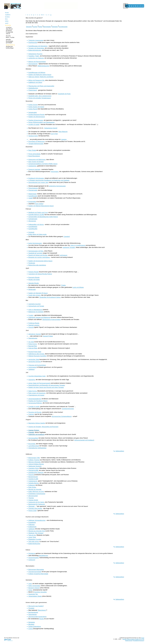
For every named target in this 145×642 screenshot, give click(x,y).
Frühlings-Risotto (33, 323)
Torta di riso (32, 535)
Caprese (31, 414)
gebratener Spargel (34, 334)
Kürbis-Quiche (32, 104)
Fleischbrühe (32, 614)
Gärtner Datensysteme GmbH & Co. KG (133, 639)
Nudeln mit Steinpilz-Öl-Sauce (38, 293)
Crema (30, 628)
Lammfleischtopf (33, 446)
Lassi (30, 583)
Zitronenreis (32, 221)
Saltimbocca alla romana (36, 354)
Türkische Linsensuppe (35, 40)
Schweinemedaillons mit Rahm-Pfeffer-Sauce (42, 164)
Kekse (40, 26)
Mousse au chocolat (34, 489)
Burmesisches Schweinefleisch (61, 416)
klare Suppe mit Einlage (36, 161)
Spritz (30, 590)
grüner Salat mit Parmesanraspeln (39, 383)
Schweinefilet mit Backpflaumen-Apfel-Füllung (43, 217)
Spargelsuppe (32, 338)
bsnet (142, 637)
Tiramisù (31, 498)
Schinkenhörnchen (68, 408)
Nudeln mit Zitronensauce (36, 116)
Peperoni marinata (34, 169)
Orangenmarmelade (34, 571)
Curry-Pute (54, 134)
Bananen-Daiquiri (33, 588)
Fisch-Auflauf (39, 204)
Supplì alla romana (34, 295)
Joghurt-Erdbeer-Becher (36, 464)
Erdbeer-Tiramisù (33, 460)
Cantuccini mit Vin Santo (36, 502)
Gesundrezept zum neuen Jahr (38, 182)
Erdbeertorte (32, 527)
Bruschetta (31, 444)
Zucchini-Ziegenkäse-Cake (37, 376)
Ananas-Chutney (33, 430)
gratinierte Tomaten (69, 247)
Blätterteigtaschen (43, 66)
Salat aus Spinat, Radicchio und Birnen (40, 77)
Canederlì (67, 236)
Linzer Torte (32, 537)
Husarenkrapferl (33, 557)
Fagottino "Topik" (33, 56)
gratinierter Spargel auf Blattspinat (39, 317)
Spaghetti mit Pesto (64, 94)
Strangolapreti (32, 64)
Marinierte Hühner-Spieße (36, 423)
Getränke (55, 26)
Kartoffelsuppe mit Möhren (36, 72)
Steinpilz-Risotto (33, 283)
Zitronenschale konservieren (37, 616)
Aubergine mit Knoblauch (36, 434)
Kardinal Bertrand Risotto (36, 114)
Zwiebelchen (32, 166)
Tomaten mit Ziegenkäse (36, 48)
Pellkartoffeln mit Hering (36, 224)
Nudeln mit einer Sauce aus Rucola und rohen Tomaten (46, 387)
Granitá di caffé (33, 479)
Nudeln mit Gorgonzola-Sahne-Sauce (40, 261)
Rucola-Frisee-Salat (34, 351)
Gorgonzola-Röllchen (35, 403)
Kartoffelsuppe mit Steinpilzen (37, 46)
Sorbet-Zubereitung (34, 626)
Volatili (30, 198)
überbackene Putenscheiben (51, 319)
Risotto (41, 619)
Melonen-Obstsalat (34, 462)
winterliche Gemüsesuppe (57, 186)
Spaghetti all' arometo (35, 253)
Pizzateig (31, 608)
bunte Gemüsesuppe (35, 243)
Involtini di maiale (33, 124)
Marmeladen (47, 26)
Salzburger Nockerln (34, 466)
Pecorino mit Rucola (34, 412)
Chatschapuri (32, 90)
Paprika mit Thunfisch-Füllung (37, 401)
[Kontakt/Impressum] (138, 640)
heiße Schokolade (34, 585)
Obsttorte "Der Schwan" (36, 533)
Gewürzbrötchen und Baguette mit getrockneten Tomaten (46, 385)
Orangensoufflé (33, 470)
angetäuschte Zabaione (35, 472)
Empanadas (32, 201)
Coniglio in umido (33, 406)
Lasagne (63, 139)
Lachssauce (63, 255)
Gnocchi (31, 327)
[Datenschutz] (129, 640)
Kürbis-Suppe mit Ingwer (36, 107)
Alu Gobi (31, 342)
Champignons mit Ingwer (36, 395)
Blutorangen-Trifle (34, 458)
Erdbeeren (31, 485)
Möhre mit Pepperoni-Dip (36, 80)
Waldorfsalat (32, 194)
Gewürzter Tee (33, 594)
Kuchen (35, 26)
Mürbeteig (31, 622)
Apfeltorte (31, 529)
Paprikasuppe (32, 42)
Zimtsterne (31, 553)
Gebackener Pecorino (35, 54)
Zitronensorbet (33, 496)
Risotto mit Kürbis (34, 279)
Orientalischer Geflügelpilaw (37, 448)
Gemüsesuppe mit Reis (35, 251)
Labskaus (31, 369)
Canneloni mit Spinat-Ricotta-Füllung (40, 274)
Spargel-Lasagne (33, 325)
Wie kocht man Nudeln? (36, 606)
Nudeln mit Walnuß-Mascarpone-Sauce (41, 206)
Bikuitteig (31, 624)
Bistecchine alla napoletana (37, 265)
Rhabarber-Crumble (34, 539)
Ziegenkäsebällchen (34, 399)
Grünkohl (31, 232)
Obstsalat (31, 506)
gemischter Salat (33, 359)
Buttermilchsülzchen (34, 50)
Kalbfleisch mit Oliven (35, 82)
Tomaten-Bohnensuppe (35, 143)
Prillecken (31, 524)
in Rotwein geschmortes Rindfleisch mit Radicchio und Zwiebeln (48, 180)
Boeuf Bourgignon (34, 156)
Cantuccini (31, 560)
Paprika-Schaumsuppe (35, 120)
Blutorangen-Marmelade (36, 569)
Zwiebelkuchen (33, 88)
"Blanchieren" (42, 610)
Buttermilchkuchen (34, 543)
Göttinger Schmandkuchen (36, 520)
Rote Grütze (32, 487)
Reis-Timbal (32, 150)
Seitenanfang (119, 451)
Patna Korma (32, 344)
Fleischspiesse (33, 188)
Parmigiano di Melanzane (36, 141)
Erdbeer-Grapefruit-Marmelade (38, 574)
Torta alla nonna (33, 541)
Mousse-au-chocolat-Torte (36, 531)
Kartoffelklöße (32, 226)
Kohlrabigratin (32, 219)
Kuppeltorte (32, 522)
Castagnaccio (32, 481)
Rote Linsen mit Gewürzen (36, 393)
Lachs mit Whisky (78, 287)
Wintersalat (32, 289)
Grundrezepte (63, 26)
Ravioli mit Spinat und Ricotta (37, 255)
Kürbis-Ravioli (32, 109)
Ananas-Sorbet (33, 500)
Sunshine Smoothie (40, 592)
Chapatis (31, 432)
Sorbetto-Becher (33, 483)
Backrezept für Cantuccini (36, 504)
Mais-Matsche (62, 131)
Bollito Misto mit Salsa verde (37, 234)
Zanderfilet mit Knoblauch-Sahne (49, 297)
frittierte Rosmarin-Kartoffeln (37, 356)
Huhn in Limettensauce (77, 245)
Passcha (31, 474)
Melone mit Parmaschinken (37, 61)
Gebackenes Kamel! (50, 128)
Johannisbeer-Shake (35, 596)
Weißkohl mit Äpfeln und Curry (38, 212)
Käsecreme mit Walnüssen (36, 159)
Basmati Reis (32, 346)
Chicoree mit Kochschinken (37, 365)
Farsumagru (54, 171)
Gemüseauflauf (33, 438)
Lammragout (32, 367)
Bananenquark (33, 477)
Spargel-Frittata (48, 336)
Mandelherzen (43, 555)
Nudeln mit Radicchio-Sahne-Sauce (39, 74)
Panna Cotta (32, 510)
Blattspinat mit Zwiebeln (36, 312)
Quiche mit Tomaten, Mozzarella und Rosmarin (43, 426)
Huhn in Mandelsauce (35, 309)
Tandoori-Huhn (33, 136)
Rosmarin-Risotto (33, 277)
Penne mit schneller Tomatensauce (39, 98)
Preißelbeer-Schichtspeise (36, 493)
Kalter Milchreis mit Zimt (36, 491)
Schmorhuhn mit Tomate (36, 306)
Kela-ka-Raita (32, 348)
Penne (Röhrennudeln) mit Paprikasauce (41, 122)
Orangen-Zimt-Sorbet (35, 508)
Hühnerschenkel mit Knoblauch (84, 440)
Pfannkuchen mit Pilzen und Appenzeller (41, 86)
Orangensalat (32, 190)
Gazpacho (31, 379)
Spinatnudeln (32, 112)
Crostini (30, 315)
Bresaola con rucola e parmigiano (39, 257)
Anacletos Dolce (33, 468)
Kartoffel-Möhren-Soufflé (36, 214)
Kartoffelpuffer (32, 229)
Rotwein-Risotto (33, 272)
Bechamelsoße (33, 612)
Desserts (29, 26)
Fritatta (63, 285)
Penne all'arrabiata (34, 154)
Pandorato (31, 263)
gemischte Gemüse (34, 361)
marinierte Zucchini (34, 304)
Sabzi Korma (32, 391)
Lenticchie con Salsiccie (36, 58)
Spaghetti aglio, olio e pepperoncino (39, 96)
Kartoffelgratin (32, 196)
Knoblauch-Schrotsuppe (36, 178)
